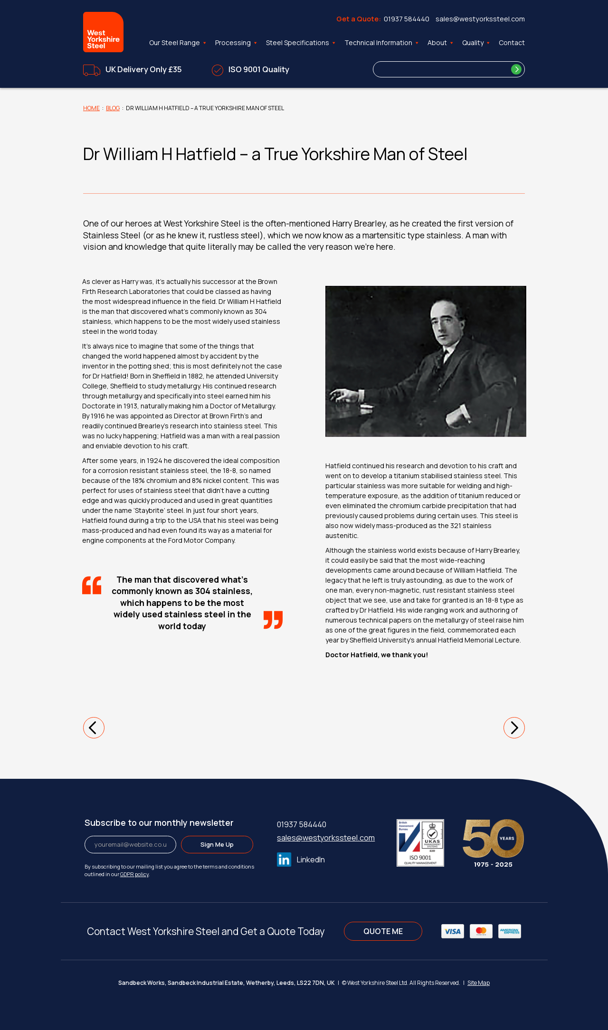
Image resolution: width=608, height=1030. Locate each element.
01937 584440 (406, 18)
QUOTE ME (383, 931)
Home (91, 108)
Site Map (478, 983)
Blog (113, 108)
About (441, 42)
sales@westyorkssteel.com (480, 18)
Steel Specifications (301, 42)
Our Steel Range (178, 42)
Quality (476, 42)
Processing (236, 42)
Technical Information (382, 42)
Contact (512, 42)
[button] (93, 727)
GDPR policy (134, 874)
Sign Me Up (217, 844)
